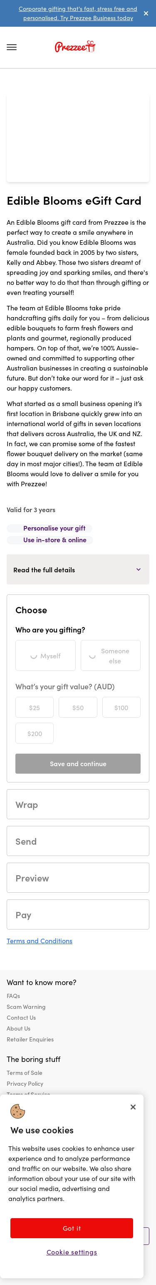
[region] (72, 1186)
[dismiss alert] (146, 13)
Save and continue (78, 763)
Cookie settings (72, 1251)
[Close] (133, 1107)
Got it (72, 1228)
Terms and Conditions (39, 940)
